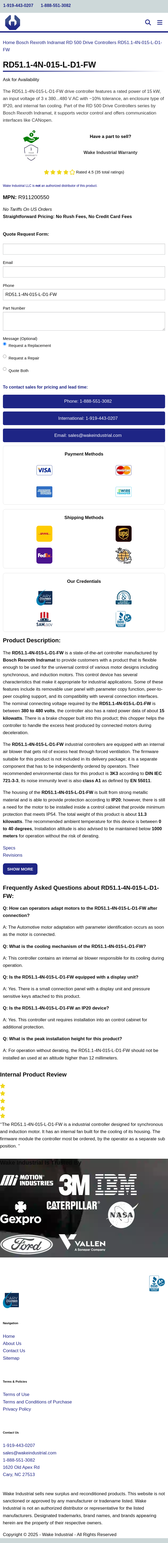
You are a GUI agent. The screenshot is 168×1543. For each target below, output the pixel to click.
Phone (8, 285)
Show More (20, 869)
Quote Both (16, 370)
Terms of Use (16, 1394)
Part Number (14, 308)
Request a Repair (21, 357)
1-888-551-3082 (56, 5)
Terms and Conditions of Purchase (37, 1401)
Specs (9, 847)
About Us (12, 1343)
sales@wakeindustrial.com (95, 435)
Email (8, 262)
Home (9, 42)
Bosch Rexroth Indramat (40, 42)
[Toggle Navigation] (159, 22)
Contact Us (14, 1350)
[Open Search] (148, 22)
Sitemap (11, 1358)
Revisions (13, 855)
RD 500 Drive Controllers (91, 42)
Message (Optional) (20, 339)
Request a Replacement (27, 345)
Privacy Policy (17, 1409)
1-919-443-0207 (18, 5)
